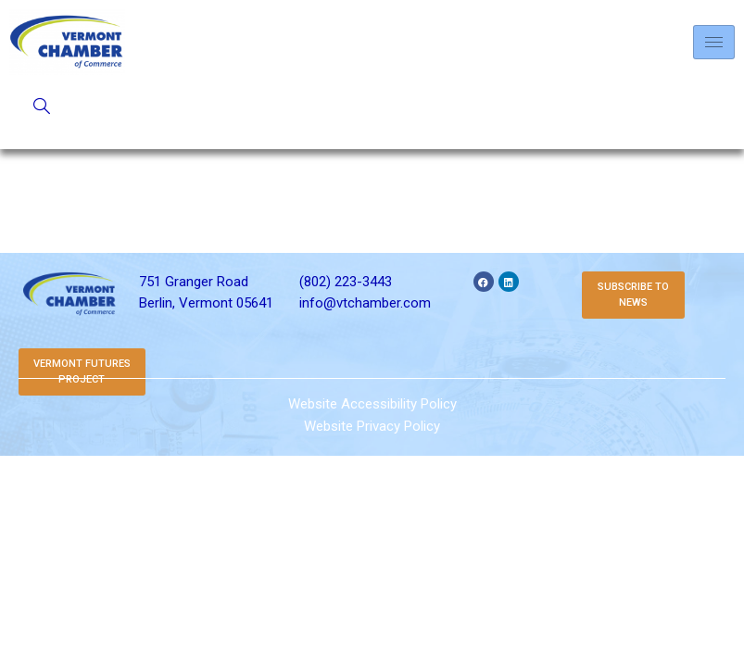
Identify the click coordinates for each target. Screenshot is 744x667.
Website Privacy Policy (372, 426)
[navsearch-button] (41, 107)
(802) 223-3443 (345, 281)
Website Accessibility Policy (372, 404)
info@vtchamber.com (365, 303)
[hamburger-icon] (714, 42)
